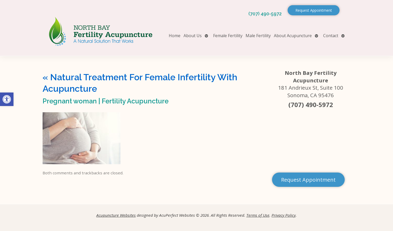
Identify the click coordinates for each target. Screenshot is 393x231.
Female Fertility (227, 35)
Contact (330, 35)
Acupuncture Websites (116, 215)
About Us (193, 35)
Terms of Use (257, 215)
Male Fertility (258, 35)
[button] (6, 99)
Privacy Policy (284, 215)
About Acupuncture (293, 35)
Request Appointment (313, 10)
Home (174, 35)
